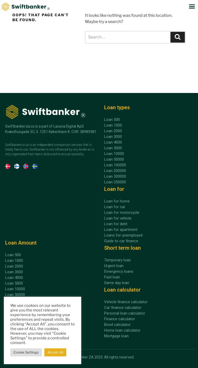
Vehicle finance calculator (126, 302)
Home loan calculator (122, 330)
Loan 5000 (14, 283)
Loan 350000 (115, 182)
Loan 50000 (15, 294)
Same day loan (116, 282)
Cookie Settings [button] (26, 352)
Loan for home (117, 201)
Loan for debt (115, 224)
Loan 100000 (115, 165)
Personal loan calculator (124, 313)
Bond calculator (117, 324)
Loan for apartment (120, 229)
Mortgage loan (116, 336)
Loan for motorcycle (121, 212)
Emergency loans (118, 271)
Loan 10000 (15, 289)
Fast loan (112, 277)
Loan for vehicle (117, 218)
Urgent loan (113, 265)
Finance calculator (119, 319)
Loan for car (114, 207)
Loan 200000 (115, 170)
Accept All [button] (55, 352)
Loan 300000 (115, 176)
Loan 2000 (14, 266)
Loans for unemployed (123, 235)
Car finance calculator (122, 307)
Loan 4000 (14, 277)
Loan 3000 (14, 272)
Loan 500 (13, 255)
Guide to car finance (121, 241)
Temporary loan (117, 260)
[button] (192, 6)
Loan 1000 (14, 260)
